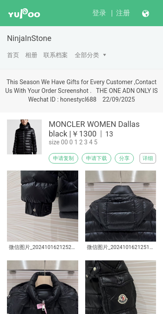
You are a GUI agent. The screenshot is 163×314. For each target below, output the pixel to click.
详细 (148, 158)
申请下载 (96, 158)
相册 (31, 54)
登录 (99, 13)
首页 (13, 54)
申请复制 (63, 158)
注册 (123, 13)
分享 (124, 158)
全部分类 (87, 54)
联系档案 (55, 54)
